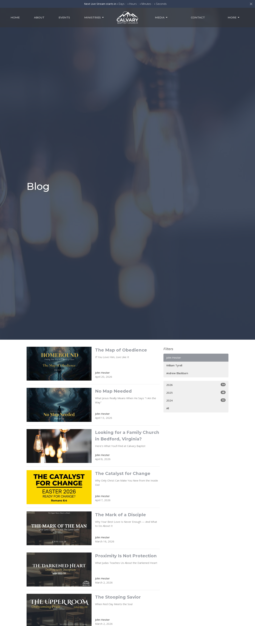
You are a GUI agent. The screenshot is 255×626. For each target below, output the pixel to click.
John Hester (173, 357)
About (39, 17)
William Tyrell (174, 365)
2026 (196, 385)
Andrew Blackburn (177, 373)
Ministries (94, 17)
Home (15, 17)
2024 (196, 400)
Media (161, 17)
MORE (234, 17)
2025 (196, 392)
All (167, 408)
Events (64, 17)
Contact (198, 17)
